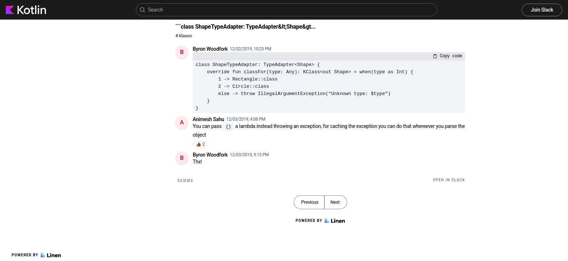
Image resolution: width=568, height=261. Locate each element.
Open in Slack (449, 180)
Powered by (36, 255)
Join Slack (542, 10)
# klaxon (183, 35)
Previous (309, 202)
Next (335, 202)
